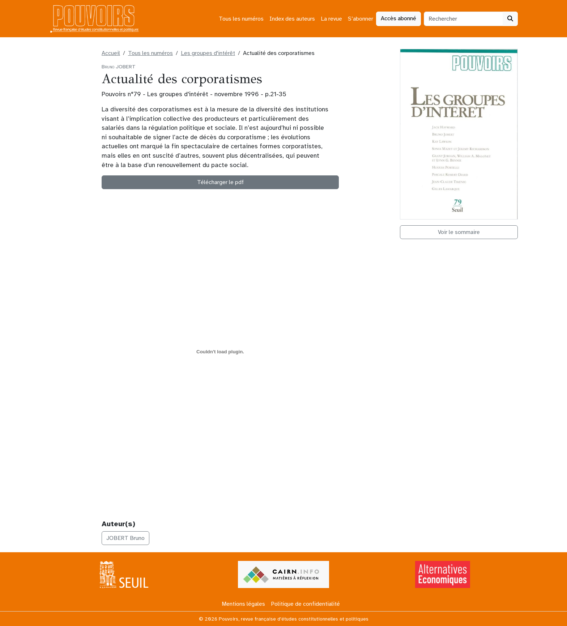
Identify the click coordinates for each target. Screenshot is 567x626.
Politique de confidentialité (305, 604)
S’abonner (360, 18)
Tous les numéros (241, 18)
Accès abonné (398, 18)
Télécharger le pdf (220, 182)
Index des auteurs (292, 18)
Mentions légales (243, 604)
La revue (331, 18)
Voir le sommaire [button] (459, 232)
